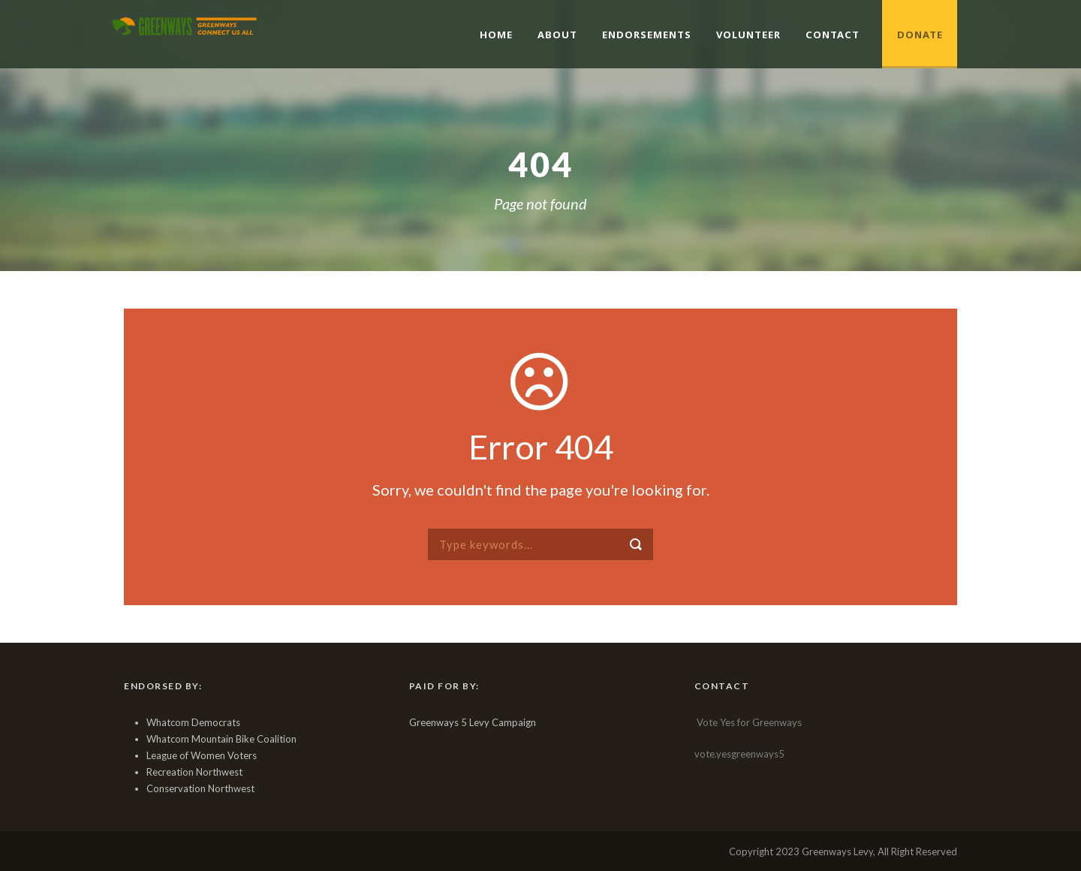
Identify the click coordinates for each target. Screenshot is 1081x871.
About (557, 34)
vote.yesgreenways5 (739, 754)
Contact (832, 34)
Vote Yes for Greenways (749, 722)
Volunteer (748, 34)
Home (496, 34)
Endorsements (646, 34)
